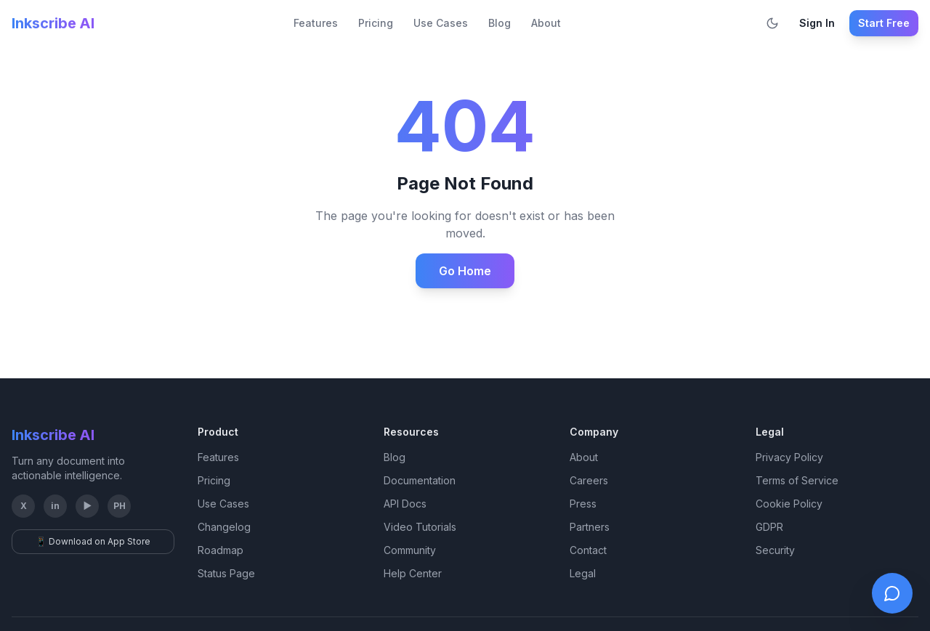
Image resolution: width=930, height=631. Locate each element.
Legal (583, 573)
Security (775, 550)
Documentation (420, 480)
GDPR (769, 527)
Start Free (884, 23)
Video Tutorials (420, 527)
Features (316, 23)
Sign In (817, 23)
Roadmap (220, 550)
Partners (590, 527)
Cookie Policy (789, 503)
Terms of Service (797, 480)
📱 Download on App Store (93, 541)
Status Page (226, 573)
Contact (588, 550)
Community (410, 550)
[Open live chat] (892, 593)
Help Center (413, 573)
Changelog (224, 527)
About (546, 23)
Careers (589, 480)
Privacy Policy (789, 457)
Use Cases (440, 23)
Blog (499, 23)
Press (583, 503)
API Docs (405, 503)
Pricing (375, 23)
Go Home (465, 271)
